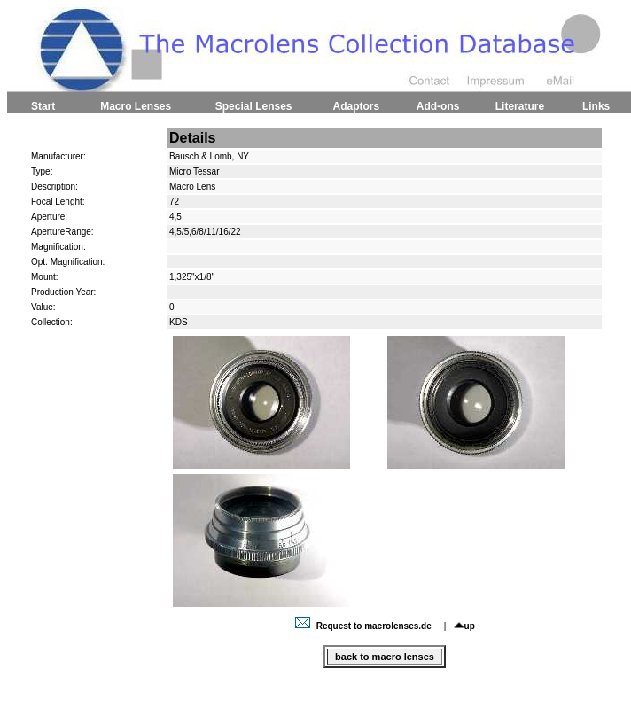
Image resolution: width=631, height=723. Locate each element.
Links (596, 106)
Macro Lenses (135, 106)
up (464, 626)
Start (43, 106)
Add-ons (438, 106)
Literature (519, 106)
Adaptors (355, 106)
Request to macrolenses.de (365, 626)
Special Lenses (253, 106)
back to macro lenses (385, 656)
